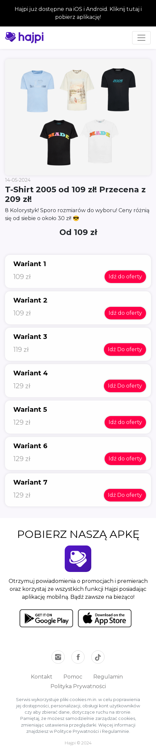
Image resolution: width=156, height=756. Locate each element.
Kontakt (41, 677)
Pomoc (72, 677)
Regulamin (108, 677)
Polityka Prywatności (78, 686)
